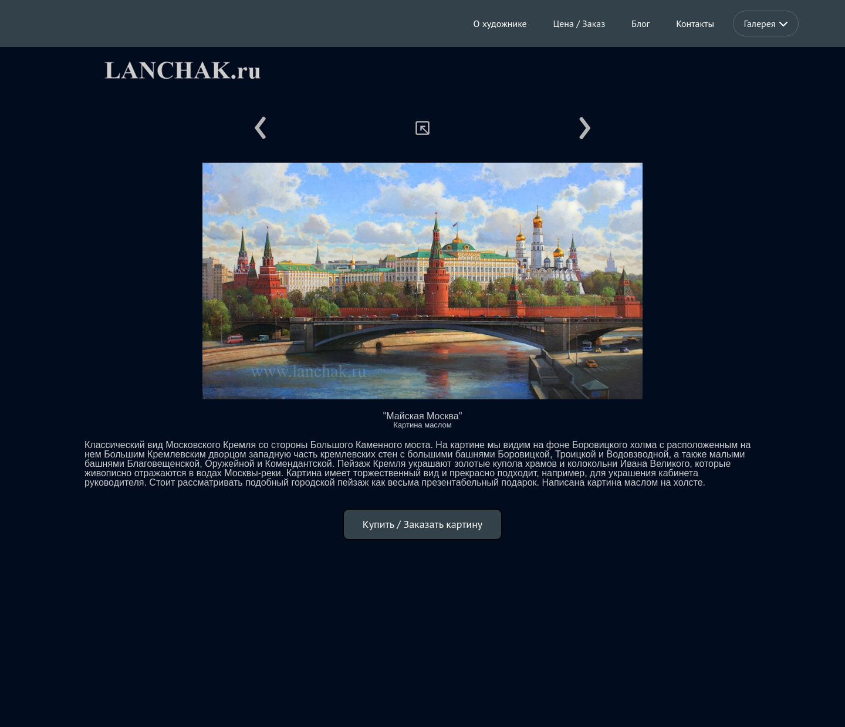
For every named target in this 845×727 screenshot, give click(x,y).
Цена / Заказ (579, 23)
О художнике (500, 23)
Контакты (695, 23)
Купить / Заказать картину (423, 524)
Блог (640, 23)
